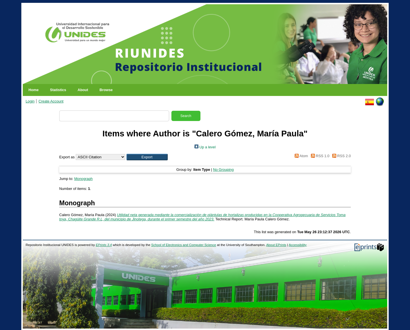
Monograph (83, 179)
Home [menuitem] (33, 90)
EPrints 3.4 (104, 245)
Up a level (205, 147)
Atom (300, 156)
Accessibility (298, 245)
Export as (67, 157)
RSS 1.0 (319, 156)
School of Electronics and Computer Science (183, 245)
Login (30, 101)
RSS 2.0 (340, 156)
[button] (147, 157)
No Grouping (223, 169)
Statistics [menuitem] (58, 90)
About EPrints (276, 245)
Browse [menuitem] (105, 90)
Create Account (50, 101)
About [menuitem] (82, 90)
